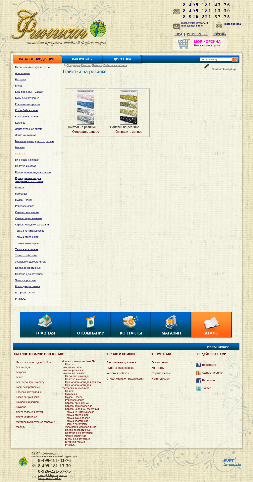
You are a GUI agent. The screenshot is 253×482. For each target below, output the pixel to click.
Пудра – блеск (23, 199)
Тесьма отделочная (26, 236)
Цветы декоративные (28, 267)
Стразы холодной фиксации (32, 224)
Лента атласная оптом (28, 128)
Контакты (131, 333)
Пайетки (20, 153)
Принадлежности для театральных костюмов (29, 180)
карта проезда (232, 24)
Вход (178, 34)
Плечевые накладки (27, 159)
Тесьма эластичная (26, 249)
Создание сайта (232, 464)
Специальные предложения (126, 378)
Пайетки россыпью (73, 370)
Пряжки (19, 187)
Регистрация (197, 34)
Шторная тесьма (25, 292)
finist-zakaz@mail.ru (192, 25)
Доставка (122, 59)
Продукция (73, 65)
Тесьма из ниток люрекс (29, 230)
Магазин (171, 333)
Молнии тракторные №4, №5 (79, 361)
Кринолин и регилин (27, 116)
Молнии (20, 147)
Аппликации (22, 73)
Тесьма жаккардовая (27, 243)
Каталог (86, 65)
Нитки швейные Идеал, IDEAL (33, 67)
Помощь (219, 34)
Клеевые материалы (27, 104)
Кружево (20, 122)
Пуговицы (21, 193)
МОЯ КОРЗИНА (207, 42)
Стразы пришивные (27, 212)
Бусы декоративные (27, 97)
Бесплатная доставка (121, 362)
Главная (45, 333)
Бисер (19, 85)
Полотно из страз (25, 165)
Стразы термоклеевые (28, 218)
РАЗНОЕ (20, 298)
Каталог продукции (36, 59)
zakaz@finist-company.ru (194, 23)
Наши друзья (160, 378)
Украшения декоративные (30, 261)
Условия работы (118, 373)
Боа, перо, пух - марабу (29, 91)
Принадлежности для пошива (33, 172)
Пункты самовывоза (120, 367)
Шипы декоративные (27, 286)
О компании (91, 333)
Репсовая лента (24, 206)
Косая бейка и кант (26, 110)
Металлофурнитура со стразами (34, 141)
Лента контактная (25, 135)
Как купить (82, 59)
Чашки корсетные (25, 280)
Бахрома (20, 79)
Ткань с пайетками (26, 255)
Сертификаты (161, 373)
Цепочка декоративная (29, 273)
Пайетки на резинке (115, 65)
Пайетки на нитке (72, 367)
